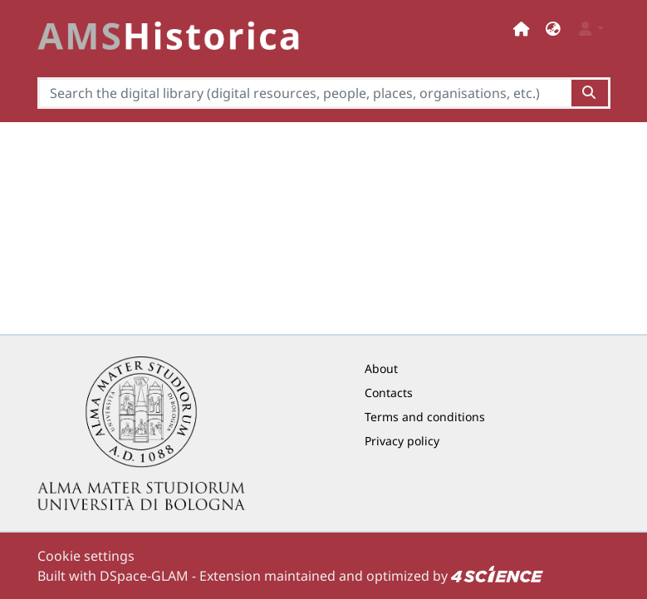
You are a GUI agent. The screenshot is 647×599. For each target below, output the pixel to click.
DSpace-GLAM (144, 576)
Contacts (389, 392)
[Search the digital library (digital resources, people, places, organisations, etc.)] (304, 93)
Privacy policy (402, 441)
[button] (553, 28)
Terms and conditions (425, 417)
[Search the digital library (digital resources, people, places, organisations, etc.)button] (590, 93)
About (381, 368)
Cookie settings (86, 556)
